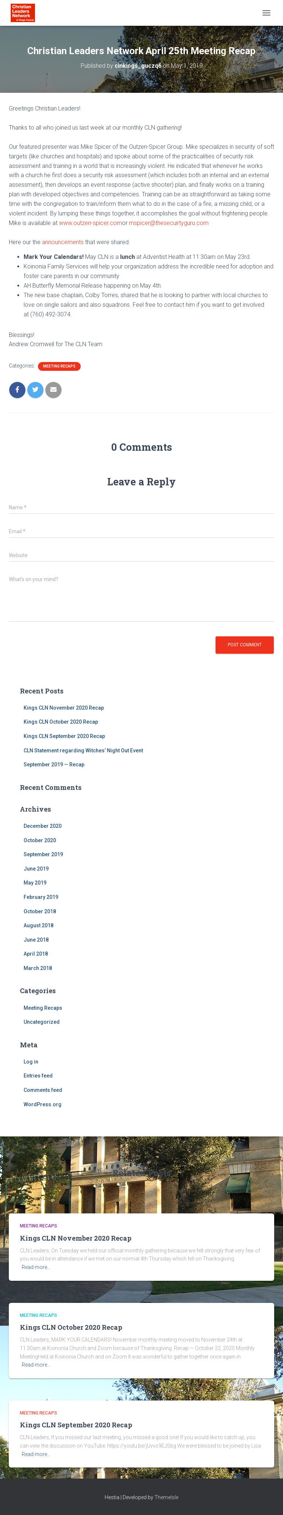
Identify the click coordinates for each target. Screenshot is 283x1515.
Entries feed (38, 1076)
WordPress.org (43, 1104)
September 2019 (43, 854)
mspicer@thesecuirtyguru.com (169, 222)
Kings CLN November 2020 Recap (64, 708)
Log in (31, 1062)
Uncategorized (42, 1022)
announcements (63, 242)
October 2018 (40, 911)
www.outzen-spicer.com (90, 222)
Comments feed (43, 1090)
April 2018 (36, 954)
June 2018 (36, 940)
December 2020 (43, 826)
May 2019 (35, 883)
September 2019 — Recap (54, 764)
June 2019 (36, 869)
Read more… (36, 1267)
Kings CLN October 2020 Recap (61, 722)
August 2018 (38, 925)
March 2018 (38, 968)
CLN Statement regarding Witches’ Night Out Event (83, 750)
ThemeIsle (166, 1497)
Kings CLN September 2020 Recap (64, 736)
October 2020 (40, 840)
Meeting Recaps (59, 366)
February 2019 (41, 897)
